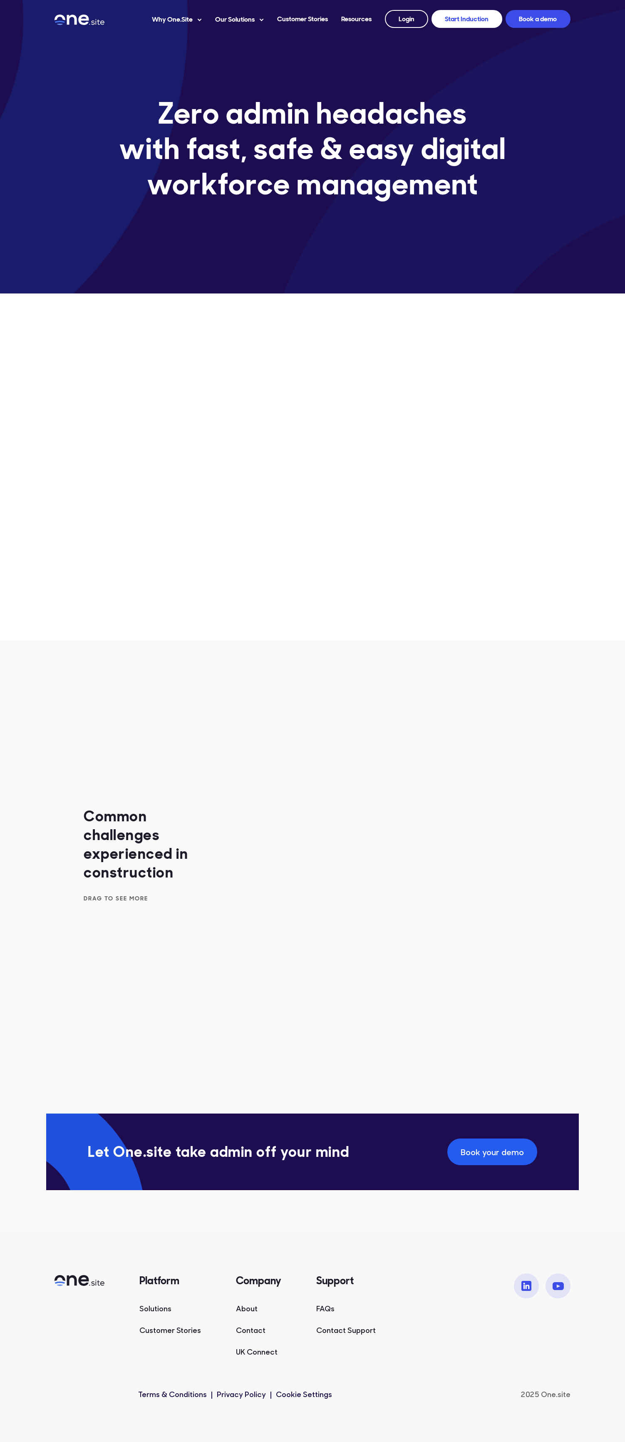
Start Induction (467, 19)
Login (406, 19)
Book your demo (492, 1151)
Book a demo (538, 19)
